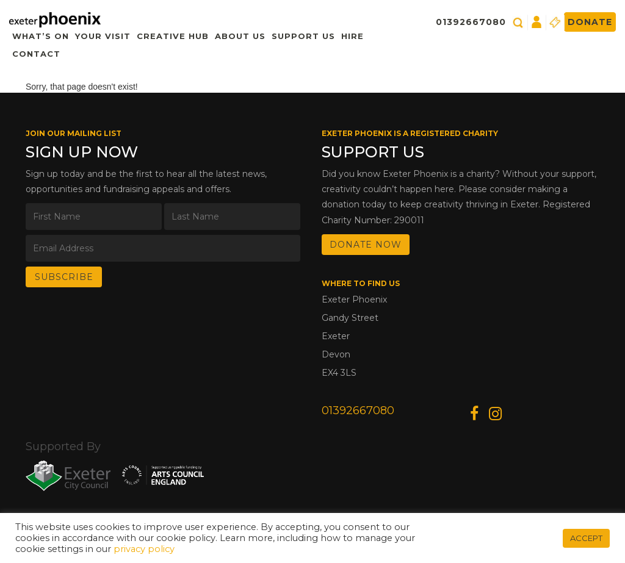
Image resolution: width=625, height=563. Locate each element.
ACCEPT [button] (586, 538)
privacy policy (144, 548)
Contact (36, 54)
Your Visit (103, 36)
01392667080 (471, 21)
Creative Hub (173, 36)
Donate (590, 21)
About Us (240, 36)
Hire (352, 36)
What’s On (40, 36)
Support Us (303, 36)
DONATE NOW (366, 244)
